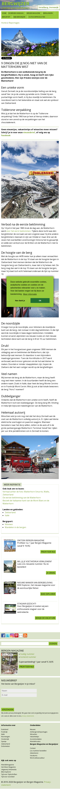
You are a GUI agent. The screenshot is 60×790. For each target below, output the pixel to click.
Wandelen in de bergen (15, 527)
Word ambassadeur (37, 758)
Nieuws (33, 729)
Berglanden (48, 13)
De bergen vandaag (16, 13)
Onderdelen (35, 725)
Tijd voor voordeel (7, 777)
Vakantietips (34, 736)
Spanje (3, 741)
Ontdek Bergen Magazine (30, 540)
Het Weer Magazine (8, 767)
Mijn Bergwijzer (19, 17)
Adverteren (34, 753)
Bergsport (6, 17)
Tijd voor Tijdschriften (9, 774)
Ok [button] (40, 301)
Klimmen (9, 524)
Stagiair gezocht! (26, 603)
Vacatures (33, 755)
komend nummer (28, 657)
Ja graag (51, 572)
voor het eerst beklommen (18, 231)
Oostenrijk (5, 739)
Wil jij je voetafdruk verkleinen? (34, 561)
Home (4, 13)
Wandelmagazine (7, 765)
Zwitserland (10, 512)
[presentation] (19, 702)
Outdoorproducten (37, 17)
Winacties (33, 734)
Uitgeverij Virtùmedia (8, 769)
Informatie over (8, 725)
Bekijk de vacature (45, 618)
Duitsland (4, 729)
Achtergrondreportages (38, 732)
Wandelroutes (35, 741)
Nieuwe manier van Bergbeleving (35, 582)
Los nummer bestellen (38, 751)
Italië (7, 515)
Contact (33, 748)
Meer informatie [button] (30, 294)
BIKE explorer (48, 594)
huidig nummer (27, 654)
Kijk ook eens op (8, 760)
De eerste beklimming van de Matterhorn (22, 497)
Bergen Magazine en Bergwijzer (44, 744)
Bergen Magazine (33, 13)
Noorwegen (5, 736)
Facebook (6, 135)
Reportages (14, 22)
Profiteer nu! (48, 551)
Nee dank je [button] (20, 301)
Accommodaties (36, 739)
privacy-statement (27, 716)
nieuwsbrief (29, 132)
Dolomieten (5, 746)
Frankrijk (4, 732)
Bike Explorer (6, 772)
